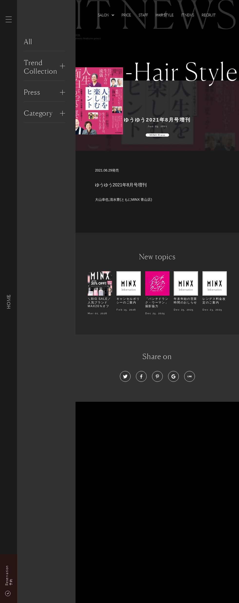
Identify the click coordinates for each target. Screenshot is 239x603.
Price (126, 15)
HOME (8, 301)
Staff (143, 15)
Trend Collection (40, 67)
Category (38, 113)
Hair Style (164, 15)
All (28, 42)
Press (32, 92)
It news (187, 15)
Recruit (209, 15)
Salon (103, 15)
